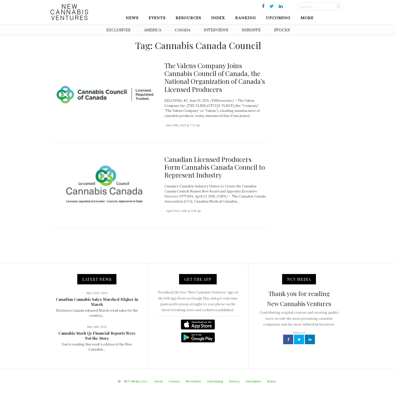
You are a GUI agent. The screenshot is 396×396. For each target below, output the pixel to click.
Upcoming (278, 17)
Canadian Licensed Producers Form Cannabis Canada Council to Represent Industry (214, 167)
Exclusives (118, 30)
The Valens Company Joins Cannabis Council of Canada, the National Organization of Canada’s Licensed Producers (214, 77)
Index (218, 17)
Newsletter (193, 381)
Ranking (245, 17)
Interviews (216, 30)
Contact (174, 381)
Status (271, 381)
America (152, 30)
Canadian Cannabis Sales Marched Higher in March (97, 302)
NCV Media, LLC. (136, 381)
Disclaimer (253, 381)
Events (156, 17)
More (307, 17)
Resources (188, 17)
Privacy (234, 381)
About (158, 381)
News (132, 17)
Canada (182, 30)
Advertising (215, 381)
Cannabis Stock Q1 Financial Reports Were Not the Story (97, 336)
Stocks (282, 30)
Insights (251, 30)
